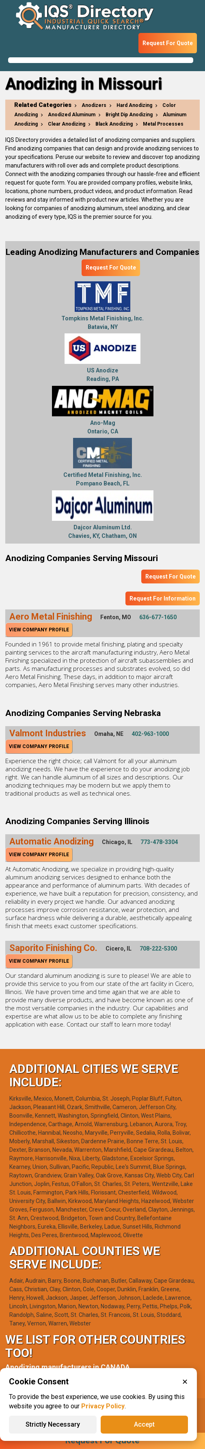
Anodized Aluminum (71, 114)
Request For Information (162, 598)
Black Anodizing (114, 124)
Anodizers (94, 105)
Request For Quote (167, 43)
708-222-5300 (158, 948)
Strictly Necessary (53, 1424)
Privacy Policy (103, 1406)
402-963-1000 (150, 734)
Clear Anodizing (66, 124)
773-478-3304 (159, 842)
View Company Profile (39, 630)
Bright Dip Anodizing (129, 114)
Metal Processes (163, 124)
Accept (144, 1424)
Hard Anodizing (134, 105)
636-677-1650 (158, 617)
